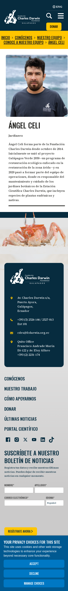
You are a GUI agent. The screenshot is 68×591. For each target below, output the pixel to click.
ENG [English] (57, 7)
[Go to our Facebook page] (6, 438)
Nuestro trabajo (20, 388)
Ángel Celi (56, 42)
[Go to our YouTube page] (32, 438)
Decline (34, 573)
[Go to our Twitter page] (24, 438)
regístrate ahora (20, 531)
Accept (34, 564)
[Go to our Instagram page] (15, 438)
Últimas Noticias (20, 419)
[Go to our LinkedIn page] (41, 438)
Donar (54, 26)
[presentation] (31, 516)
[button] (61, 16)
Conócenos (23, 37)
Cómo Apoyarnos (20, 398)
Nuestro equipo (49, 37)
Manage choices (34, 583)
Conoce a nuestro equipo (24, 42)
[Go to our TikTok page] (50, 438)
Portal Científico (21, 429)
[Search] (49, 16)
